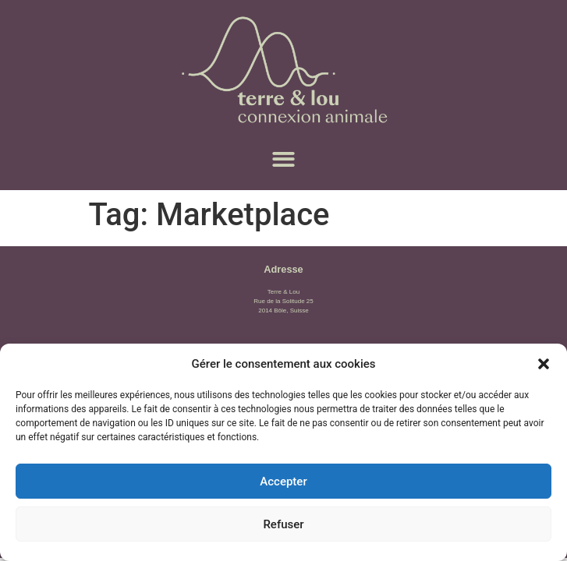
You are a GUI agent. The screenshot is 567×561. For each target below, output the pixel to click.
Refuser (283, 524)
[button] (543, 364)
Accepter (283, 482)
